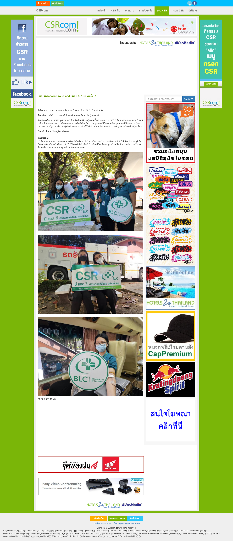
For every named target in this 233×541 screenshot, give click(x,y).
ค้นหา (188, 99)
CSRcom (42, 10)
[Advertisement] (22, 157)
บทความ (129, 10)
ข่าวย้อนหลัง (145, 10)
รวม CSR (162, 10)
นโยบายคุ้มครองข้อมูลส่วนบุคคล (126, 523)
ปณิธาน (193, 10)
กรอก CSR (178, 10)
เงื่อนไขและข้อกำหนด (102, 523)
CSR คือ (115, 10)
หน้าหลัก (101, 10)
